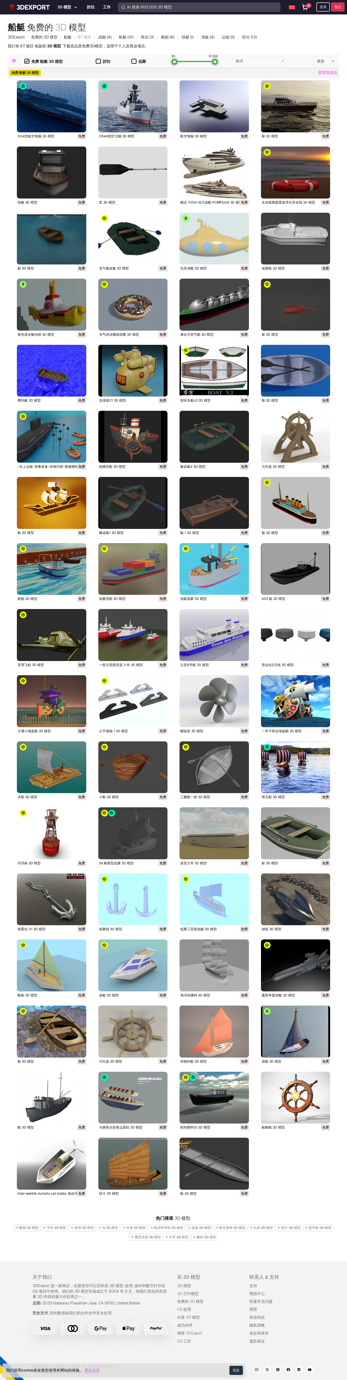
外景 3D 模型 (134, 1228)
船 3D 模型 (270, 136)
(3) (147, 37)
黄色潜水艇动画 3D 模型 (36, 334)
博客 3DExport (189, 1333)
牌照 (253, 1309)
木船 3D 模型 (27, 797)
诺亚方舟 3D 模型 (193, 863)
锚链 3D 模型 (271, 929)
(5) (228, 37)
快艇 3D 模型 (27, 202)
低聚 (138, 61)
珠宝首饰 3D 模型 (230, 1228)
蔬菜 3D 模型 (199, 1228)
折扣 (103, 61)
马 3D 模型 (108, 1228)
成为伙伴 (185, 1325)
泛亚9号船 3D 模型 (194, 665)
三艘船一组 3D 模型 (195, 797)
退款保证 (257, 1341)
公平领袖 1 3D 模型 (113, 731)
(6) (167, 37)
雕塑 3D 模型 (27, 1228)
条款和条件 (259, 1333)
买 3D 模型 (188, 1277)
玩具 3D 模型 (261, 1228)
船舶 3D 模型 (27, 599)
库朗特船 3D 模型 (193, 1061)
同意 (236, 1370)
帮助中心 (257, 1293)
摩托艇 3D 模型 (29, 400)
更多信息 (92, 1370)
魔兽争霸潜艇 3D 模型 (278, 995)
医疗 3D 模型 (289, 1228)
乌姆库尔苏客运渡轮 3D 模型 (120, 1127)
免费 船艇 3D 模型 (43, 61)
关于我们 (42, 1277)
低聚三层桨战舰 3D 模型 (198, 929)
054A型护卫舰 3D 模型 (116, 136)
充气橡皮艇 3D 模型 (114, 268)
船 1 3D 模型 (189, 533)
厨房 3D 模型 (82, 1228)
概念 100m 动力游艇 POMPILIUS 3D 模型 (211, 202)
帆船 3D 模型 (27, 995)
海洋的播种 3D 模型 (195, 995)
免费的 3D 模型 (190, 1301)
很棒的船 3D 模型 (112, 466)
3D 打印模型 (188, 1293)
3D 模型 (184, 1285)
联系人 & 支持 (264, 1277)
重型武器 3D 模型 (146, 1237)
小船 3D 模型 (109, 797)
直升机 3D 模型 (318, 1228)
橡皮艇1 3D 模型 (111, 533)
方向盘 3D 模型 (273, 466)
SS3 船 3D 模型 (273, 599)
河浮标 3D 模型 (29, 863)
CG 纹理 (184, 1309)
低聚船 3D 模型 (273, 268)
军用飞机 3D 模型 (31, 665)
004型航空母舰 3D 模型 (36, 136)
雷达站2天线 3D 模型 (278, 665)
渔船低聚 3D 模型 (193, 599)
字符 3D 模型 (54, 1228)
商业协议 (257, 1317)
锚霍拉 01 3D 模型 (32, 929)
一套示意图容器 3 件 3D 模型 (121, 665)
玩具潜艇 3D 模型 (193, 268)
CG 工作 (184, 1341)
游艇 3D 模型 (109, 995)
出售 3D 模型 (188, 1317)
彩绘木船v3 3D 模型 (195, 400)
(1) (187, 37)
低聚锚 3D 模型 (110, 929)
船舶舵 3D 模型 (273, 1127)
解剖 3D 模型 (204, 1237)
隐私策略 (257, 1325)
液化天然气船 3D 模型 (197, 334)
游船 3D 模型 (271, 1061)
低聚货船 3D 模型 (112, 599)
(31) (125, 37)
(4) (104, 37)
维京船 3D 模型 (273, 797)
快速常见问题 (261, 1301)
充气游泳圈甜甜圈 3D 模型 (119, 334)
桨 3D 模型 (107, 202)
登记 (337, 7)
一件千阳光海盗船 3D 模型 (282, 731)
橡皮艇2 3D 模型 (193, 466)
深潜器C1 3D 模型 (112, 400)
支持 (253, 1285)
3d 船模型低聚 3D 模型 (116, 863)
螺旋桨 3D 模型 (191, 731)
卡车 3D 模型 (177, 1237)
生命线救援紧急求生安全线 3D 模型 (288, 202)
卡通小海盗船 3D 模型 (34, 731)
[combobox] (258, 61)
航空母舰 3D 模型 (193, 136)
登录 (323, 7)
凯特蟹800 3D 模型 (195, 1127)
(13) (249, 37)
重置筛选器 (327, 72)
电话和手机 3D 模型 (167, 1228)
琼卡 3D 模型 (109, 1193)
